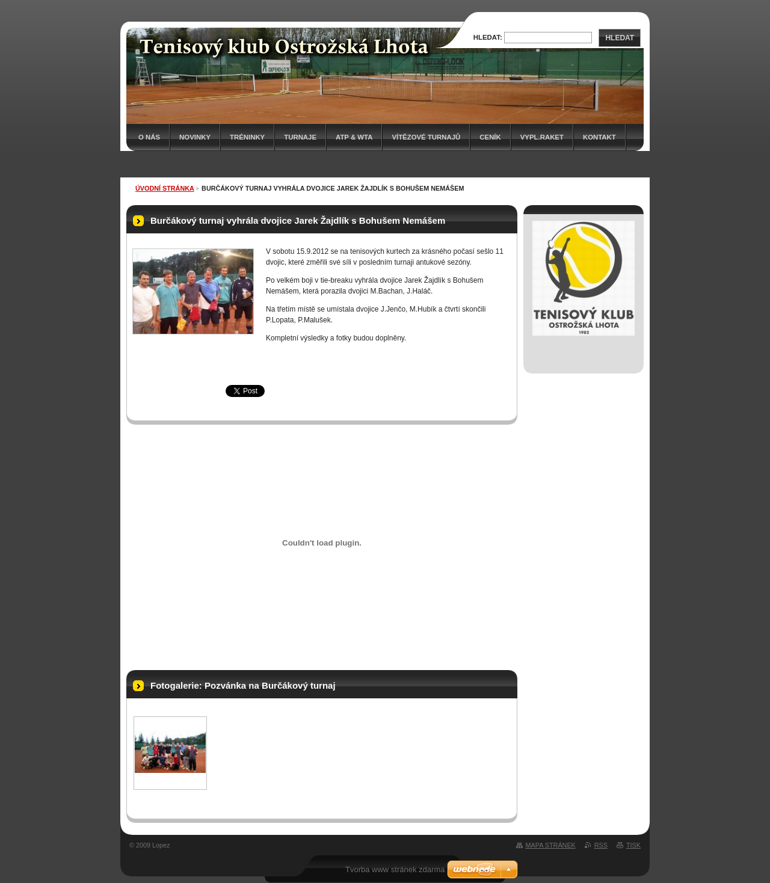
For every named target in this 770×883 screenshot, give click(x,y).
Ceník (489, 137)
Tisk (633, 845)
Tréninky (247, 137)
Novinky (195, 137)
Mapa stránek (551, 845)
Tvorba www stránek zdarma (395, 869)
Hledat (619, 38)
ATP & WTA (354, 137)
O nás (149, 137)
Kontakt (599, 137)
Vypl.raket (542, 137)
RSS (601, 845)
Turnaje (300, 137)
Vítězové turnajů (426, 137)
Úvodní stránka (164, 188)
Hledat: (487, 37)
